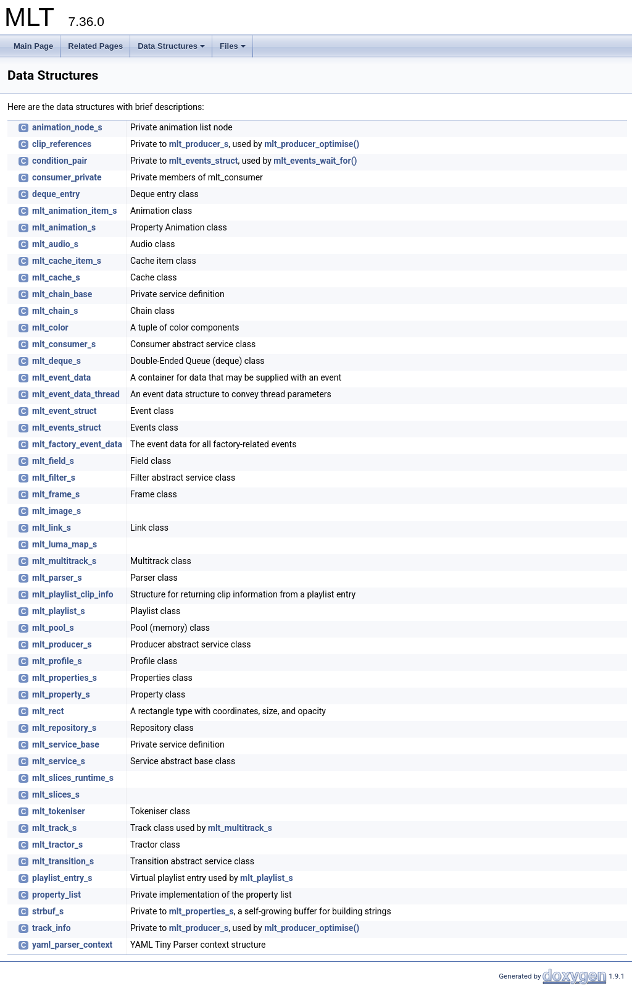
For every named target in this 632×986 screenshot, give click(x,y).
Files (233, 46)
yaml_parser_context (72, 945)
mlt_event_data (61, 377)
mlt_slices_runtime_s (73, 778)
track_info (51, 928)
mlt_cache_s (56, 277)
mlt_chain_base (62, 294)
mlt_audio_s (55, 244)
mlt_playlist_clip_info (73, 594)
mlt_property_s (61, 694)
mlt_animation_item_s (74, 211)
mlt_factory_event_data (77, 444)
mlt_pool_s (53, 628)
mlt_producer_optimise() (311, 144)
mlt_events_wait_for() (315, 161)
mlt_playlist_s (58, 611)
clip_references (61, 144)
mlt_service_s (58, 761)
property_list (56, 895)
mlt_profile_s (57, 661)
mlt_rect (48, 711)
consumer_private (67, 177)
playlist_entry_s (62, 878)
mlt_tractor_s (57, 844)
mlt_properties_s (64, 678)
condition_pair (59, 161)
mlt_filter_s (53, 477)
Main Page (33, 46)
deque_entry (56, 194)
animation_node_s (67, 127)
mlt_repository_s (64, 728)
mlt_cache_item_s (66, 261)
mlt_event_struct (64, 411)
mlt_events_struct (203, 161)
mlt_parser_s (57, 578)
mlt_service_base (65, 744)
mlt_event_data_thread (76, 394)
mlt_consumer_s (64, 344)
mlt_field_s (53, 461)
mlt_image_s (56, 511)
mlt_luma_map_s (64, 544)
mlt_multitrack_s (64, 561)
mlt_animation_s (64, 227)
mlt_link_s (51, 528)
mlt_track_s (54, 828)
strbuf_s (48, 911)
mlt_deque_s (56, 361)
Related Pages (95, 46)
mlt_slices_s (56, 794)
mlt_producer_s (199, 144)
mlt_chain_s (55, 311)
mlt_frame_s (56, 494)
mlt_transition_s (63, 861)
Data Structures (171, 46)
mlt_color (50, 327)
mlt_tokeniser (58, 811)
